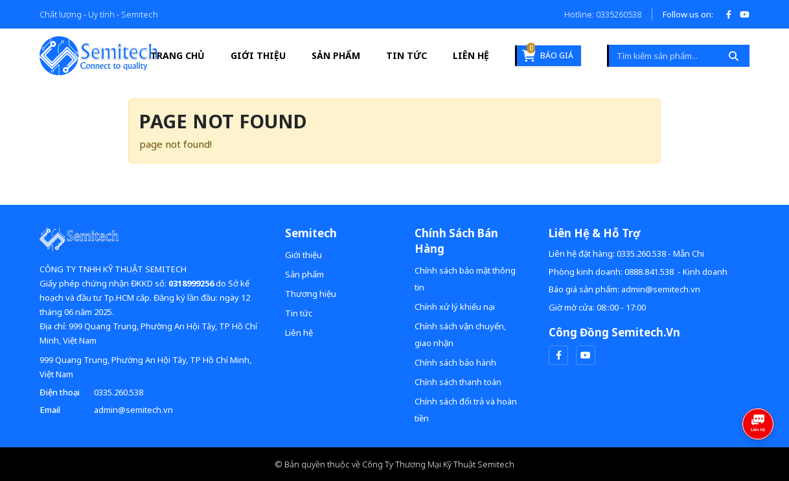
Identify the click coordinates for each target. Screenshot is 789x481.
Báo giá (547, 53)
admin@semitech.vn (133, 410)
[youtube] (585, 355)
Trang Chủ (177, 55)
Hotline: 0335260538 (602, 14)
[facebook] (558, 355)
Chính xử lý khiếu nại (455, 306)
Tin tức (406, 55)
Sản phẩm (336, 55)
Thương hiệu (310, 293)
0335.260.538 (118, 392)
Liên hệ (471, 55)
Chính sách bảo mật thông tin (465, 278)
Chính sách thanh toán (458, 382)
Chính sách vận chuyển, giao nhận (460, 334)
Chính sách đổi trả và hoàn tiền (466, 409)
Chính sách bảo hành (455, 362)
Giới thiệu (258, 55)
